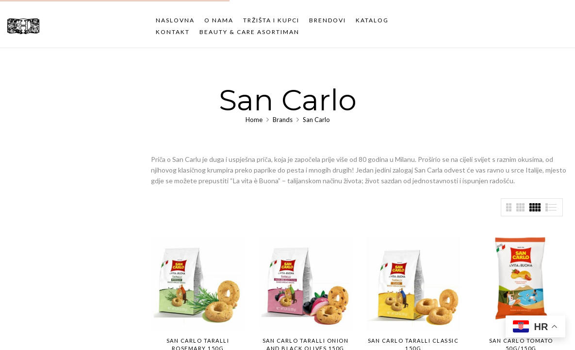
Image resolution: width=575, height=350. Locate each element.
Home (254, 119)
